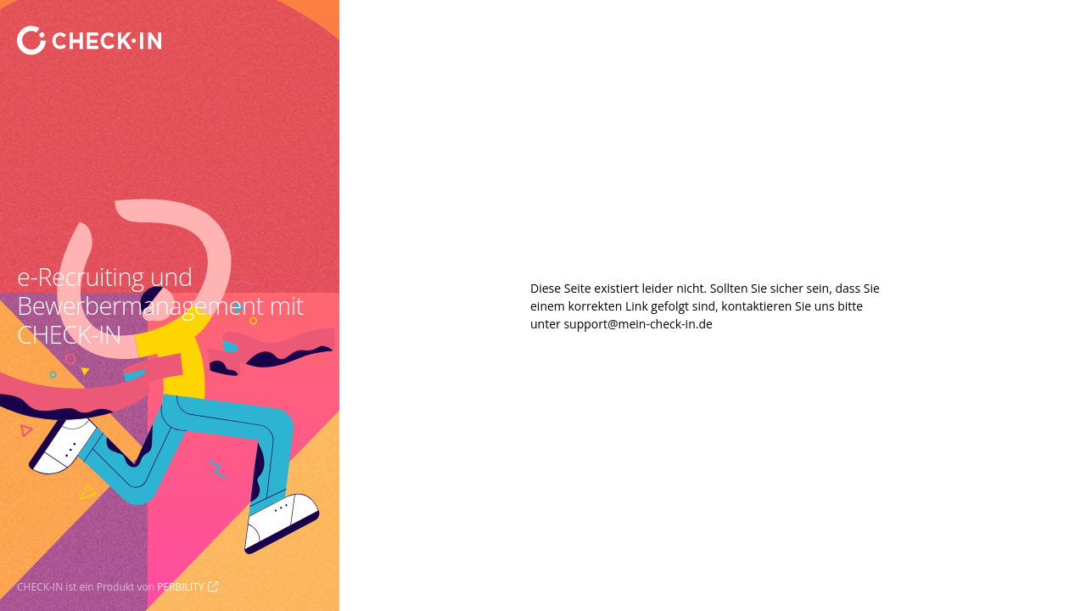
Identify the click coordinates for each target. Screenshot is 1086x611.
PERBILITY (180, 587)
